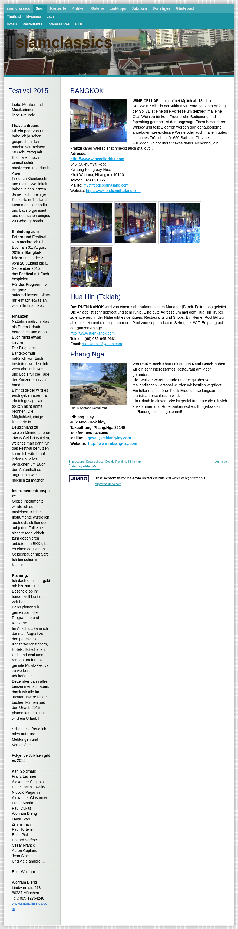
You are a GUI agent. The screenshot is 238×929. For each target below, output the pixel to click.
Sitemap (135, 461)
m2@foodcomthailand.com (105, 185)
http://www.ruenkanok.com (92, 333)
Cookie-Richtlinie (116, 461)
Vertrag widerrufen (85, 466)
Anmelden (222, 461)
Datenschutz (94, 461)
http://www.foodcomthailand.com (113, 191)
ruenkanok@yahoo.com (102, 344)
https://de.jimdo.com (108, 484)
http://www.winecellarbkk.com (97, 159)
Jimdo (79, 478)
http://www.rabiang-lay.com (112, 443)
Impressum (76, 461)
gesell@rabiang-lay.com (109, 438)
